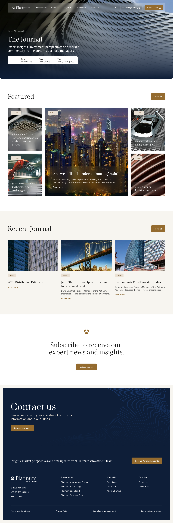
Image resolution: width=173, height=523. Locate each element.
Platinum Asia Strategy (71, 486)
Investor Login (153, 7)
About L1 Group (114, 491)
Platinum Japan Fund (70, 491)
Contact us (143, 482)
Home (10, 31)
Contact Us (94, 7)
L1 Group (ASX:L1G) (131, 7)
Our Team (111, 486)
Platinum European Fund (72, 495)
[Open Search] (116, 7)
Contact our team (22, 428)
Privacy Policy (62, 511)
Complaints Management (104, 511)
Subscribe (81, 7)
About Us (55, 7)
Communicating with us (151, 511)
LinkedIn (144, 486)
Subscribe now (86, 367)
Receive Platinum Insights (147, 461)
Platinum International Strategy (75, 482)
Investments (41, 7)
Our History (112, 482)
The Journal (68, 7)
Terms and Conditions (20, 511)
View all (158, 96)
